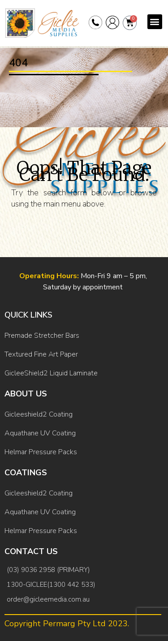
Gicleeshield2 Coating (38, 414)
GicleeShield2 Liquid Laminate (51, 373)
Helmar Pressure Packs (40, 452)
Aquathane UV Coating (40, 433)
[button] (154, 21)
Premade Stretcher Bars (41, 335)
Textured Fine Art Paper (41, 354)
